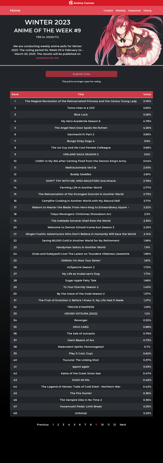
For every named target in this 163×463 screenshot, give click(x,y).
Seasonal (134, 10)
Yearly (147, 10)
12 (114, 424)
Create (108, 10)
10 (102, 424)
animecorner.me (47, 57)
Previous (43, 424)
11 (108, 424)
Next (123, 424)
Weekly (121, 10)
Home (15, 10)
